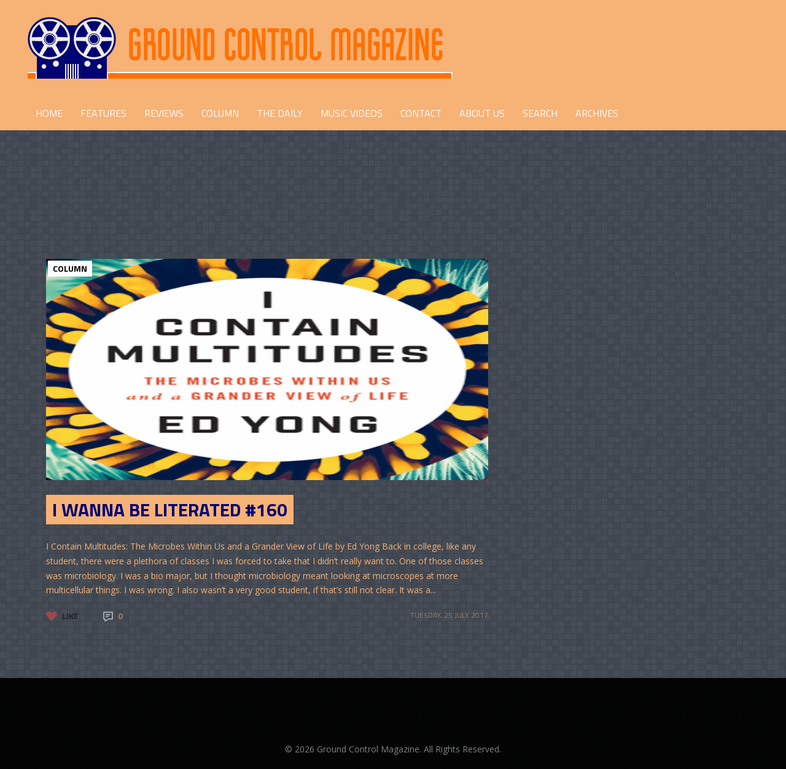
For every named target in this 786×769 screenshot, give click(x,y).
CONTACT (421, 113)
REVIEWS (164, 113)
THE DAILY (280, 113)
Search (540, 113)
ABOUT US (482, 113)
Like (70, 615)
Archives (596, 113)
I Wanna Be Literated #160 (169, 509)
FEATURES (103, 113)
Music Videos (352, 113)
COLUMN (220, 113)
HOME (49, 113)
